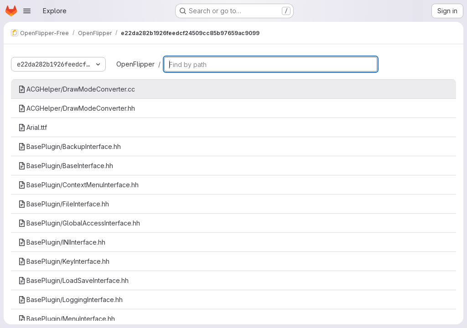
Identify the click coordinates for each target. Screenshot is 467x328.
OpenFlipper (135, 64)
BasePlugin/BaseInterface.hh (65, 165)
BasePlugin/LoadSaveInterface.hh (73, 280)
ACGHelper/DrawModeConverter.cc (76, 89)
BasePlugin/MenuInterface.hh (66, 319)
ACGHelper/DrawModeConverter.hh (76, 108)
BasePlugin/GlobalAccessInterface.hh (79, 223)
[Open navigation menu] (27, 11)
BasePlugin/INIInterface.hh (61, 242)
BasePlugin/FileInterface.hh (63, 204)
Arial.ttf (32, 127)
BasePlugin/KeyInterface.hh (63, 261)
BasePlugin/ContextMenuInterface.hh (78, 185)
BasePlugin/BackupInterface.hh (69, 146)
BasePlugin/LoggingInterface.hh (70, 299)
